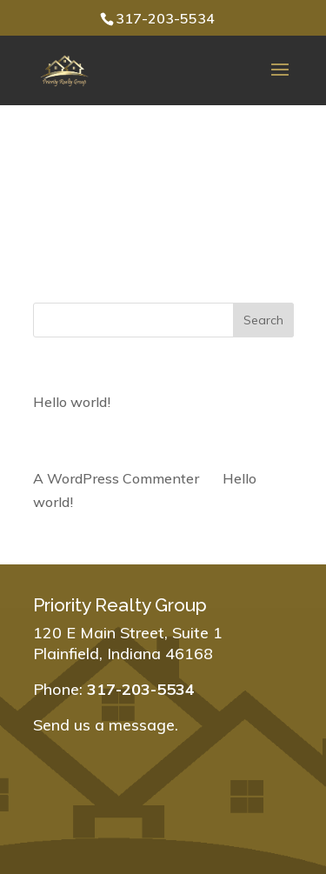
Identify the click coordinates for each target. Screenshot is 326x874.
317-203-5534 (165, 18)
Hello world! (71, 401)
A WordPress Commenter (116, 478)
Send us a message (104, 725)
